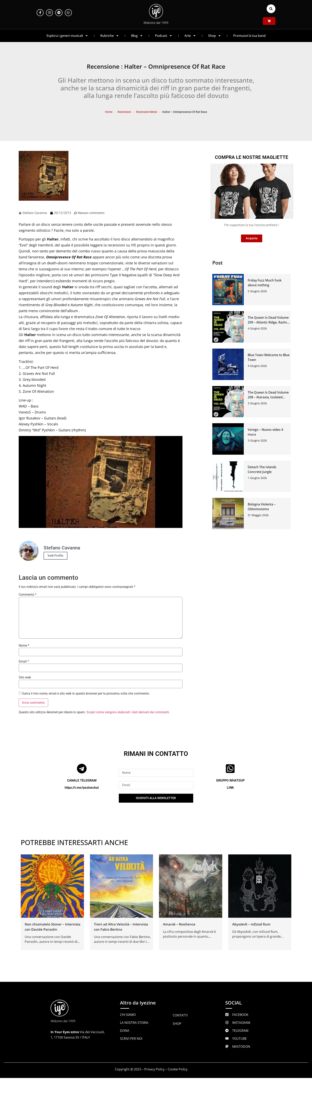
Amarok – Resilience (179, 924)
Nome (24, 645)
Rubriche (109, 35)
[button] (271, 8)
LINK (230, 788)
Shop (214, 35)
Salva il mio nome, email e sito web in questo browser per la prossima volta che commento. (86, 693)
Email (24, 661)
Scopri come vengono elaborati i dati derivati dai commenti (127, 712)
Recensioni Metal (146, 111)
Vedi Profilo (55, 555)
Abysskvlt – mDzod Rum (251, 924)
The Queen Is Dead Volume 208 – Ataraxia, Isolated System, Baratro (268, 397)
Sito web (25, 677)
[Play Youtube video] (100, 482)
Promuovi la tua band (249, 35)
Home (108, 111)
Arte (190, 35)
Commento (27, 594)
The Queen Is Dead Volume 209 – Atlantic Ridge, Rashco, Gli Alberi (269, 322)
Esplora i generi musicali (67, 35)
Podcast (163, 35)
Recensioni (124, 111)
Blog (137, 35)
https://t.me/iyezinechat (82, 788)
